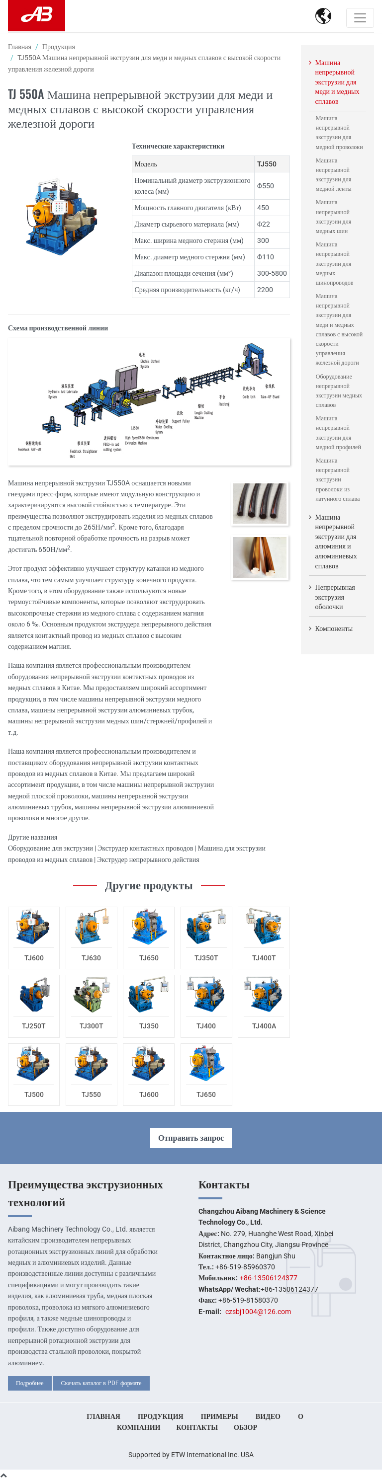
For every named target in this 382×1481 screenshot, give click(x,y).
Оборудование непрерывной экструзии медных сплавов (339, 391)
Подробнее (30, 1383)
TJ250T (34, 1026)
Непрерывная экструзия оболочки (335, 597)
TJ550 (91, 1094)
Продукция (58, 47)
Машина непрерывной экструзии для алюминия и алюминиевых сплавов (336, 541)
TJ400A (264, 1026)
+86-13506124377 (268, 1278)
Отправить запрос (191, 1138)
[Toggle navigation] (360, 18)
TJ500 (34, 1094)
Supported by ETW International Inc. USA (191, 1455)
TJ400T (264, 958)
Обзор (245, 1427)
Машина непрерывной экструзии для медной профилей (338, 433)
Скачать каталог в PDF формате (101, 1383)
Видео (268, 1416)
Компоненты (334, 628)
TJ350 (149, 1026)
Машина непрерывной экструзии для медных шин (333, 216)
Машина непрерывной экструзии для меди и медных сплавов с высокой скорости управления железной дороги (339, 329)
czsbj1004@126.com (258, 1312)
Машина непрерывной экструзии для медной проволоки (339, 133)
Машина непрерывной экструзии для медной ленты (334, 175)
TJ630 (91, 958)
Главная (19, 47)
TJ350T (206, 958)
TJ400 (206, 1026)
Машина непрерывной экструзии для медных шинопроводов (335, 263)
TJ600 (34, 958)
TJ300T (91, 1026)
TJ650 (149, 958)
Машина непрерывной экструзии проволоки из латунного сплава (338, 479)
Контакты (224, 1184)
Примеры (219, 1416)
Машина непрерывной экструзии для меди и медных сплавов (337, 82)
